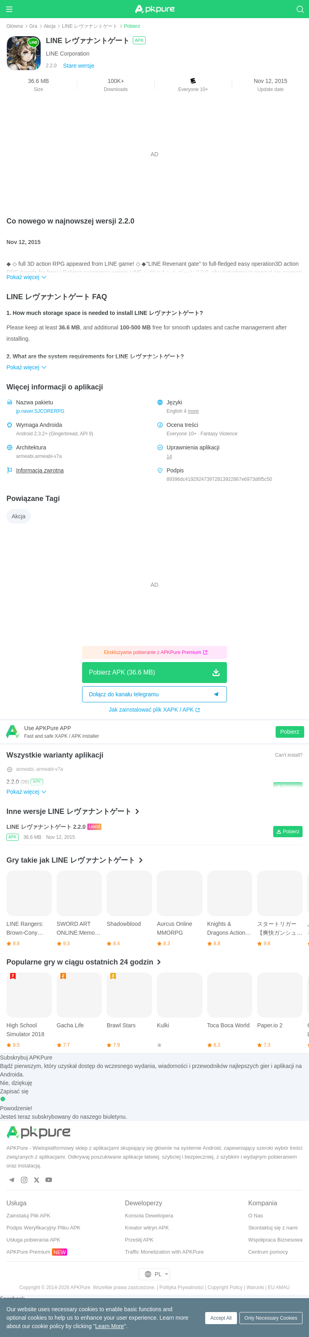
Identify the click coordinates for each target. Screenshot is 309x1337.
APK (139, 40)
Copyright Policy (225, 1287)
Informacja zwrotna (40, 470)
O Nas (255, 1216)
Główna (14, 26)
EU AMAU (279, 1287)
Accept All (221, 1318)
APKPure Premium (28, 1252)
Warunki (255, 1287)
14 (169, 456)
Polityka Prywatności (181, 1287)
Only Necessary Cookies (271, 1318)
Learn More (109, 1326)
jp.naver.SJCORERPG (40, 411)
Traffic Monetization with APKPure (164, 1252)
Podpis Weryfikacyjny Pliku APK (43, 1228)
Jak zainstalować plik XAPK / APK (154, 709)
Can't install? (289, 755)
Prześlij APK (139, 1240)
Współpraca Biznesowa (275, 1240)
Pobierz (289, 732)
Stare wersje (79, 65)
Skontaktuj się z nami (273, 1228)
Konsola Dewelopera (149, 1216)
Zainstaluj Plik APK (28, 1216)
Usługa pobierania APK (33, 1240)
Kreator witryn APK (147, 1228)
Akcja (50, 26)
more (193, 411)
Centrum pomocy (268, 1252)
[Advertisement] (154, 154)
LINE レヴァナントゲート (89, 26)
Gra (33, 26)
